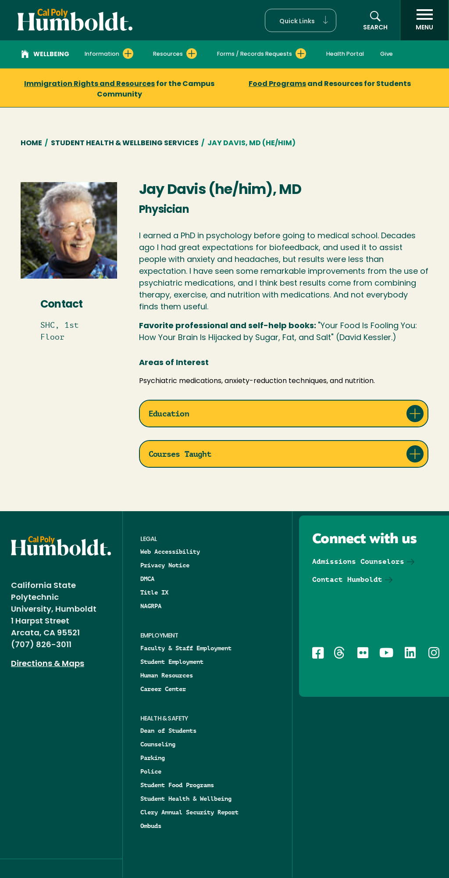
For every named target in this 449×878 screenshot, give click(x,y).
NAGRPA (150, 605)
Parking (152, 757)
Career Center (163, 688)
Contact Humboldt (347, 579)
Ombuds (150, 825)
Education (169, 413)
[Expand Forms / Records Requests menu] (301, 53)
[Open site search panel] (375, 20)
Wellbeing (45, 55)
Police (150, 771)
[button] (300, 20)
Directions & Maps (47, 664)
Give (386, 54)
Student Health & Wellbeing (186, 798)
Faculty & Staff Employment (186, 648)
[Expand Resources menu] (191, 53)
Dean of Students (168, 730)
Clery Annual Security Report (189, 812)
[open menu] (424, 20)
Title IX (154, 592)
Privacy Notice (164, 565)
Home (31, 143)
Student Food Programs (177, 784)
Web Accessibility (170, 551)
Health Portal (345, 54)
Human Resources (166, 675)
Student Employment (171, 661)
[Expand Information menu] (128, 53)
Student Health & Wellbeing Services (125, 143)
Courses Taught (180, 454)
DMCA (147, 578)
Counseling (157, 744)
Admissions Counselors (358, 561)
